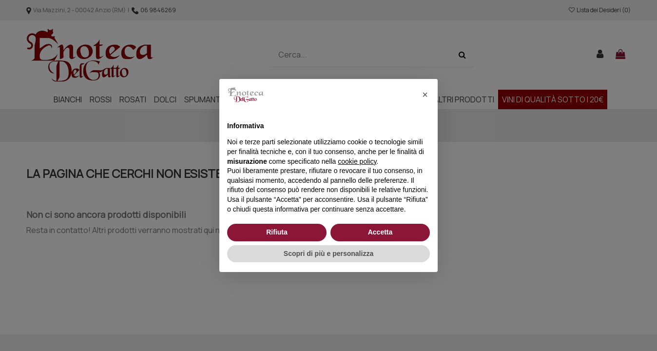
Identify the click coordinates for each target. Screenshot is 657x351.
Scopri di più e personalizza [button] (328, 253)
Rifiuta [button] (277, 232)
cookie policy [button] (357, 161)
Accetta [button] (380, 232)
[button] (425, 94)
